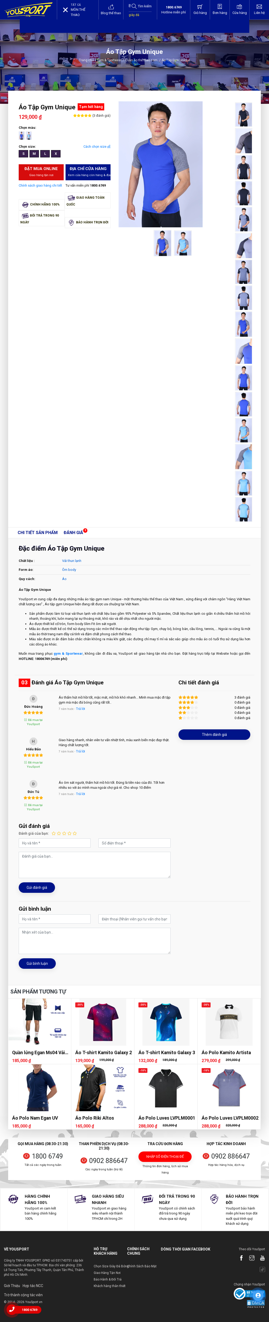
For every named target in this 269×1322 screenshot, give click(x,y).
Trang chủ (86, 60)
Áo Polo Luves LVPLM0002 (230, 1118)
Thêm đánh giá (214, 734)
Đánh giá (73, 532)
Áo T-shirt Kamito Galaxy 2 (103, 1052)
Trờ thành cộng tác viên (23, 1295)
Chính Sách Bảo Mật (142, 1266)
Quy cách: (27, 579)
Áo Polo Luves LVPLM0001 (166, 1118)
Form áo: (26, 570)
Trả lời (80, 709)
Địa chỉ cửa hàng (89, 171)
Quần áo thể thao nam (143, 60)
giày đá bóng (134, 17)
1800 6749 (47, 1156)
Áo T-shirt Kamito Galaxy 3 (166, 1052)
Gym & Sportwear (109, 60)
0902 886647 (108, 1161)
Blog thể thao (111, 9)
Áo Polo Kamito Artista (226, 1052)
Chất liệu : (27, 561)
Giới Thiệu (12, 1286)
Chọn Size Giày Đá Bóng (111, 1266)
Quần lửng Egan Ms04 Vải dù (38, 1052)
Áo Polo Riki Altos (94, 1118)
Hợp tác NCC (33, 1286)
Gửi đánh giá (37, 887)
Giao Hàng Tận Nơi (107, 1273)
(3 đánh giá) (101, 115)
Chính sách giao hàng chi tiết (40, 185)
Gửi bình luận (37, 963)
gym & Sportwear (68, 653)
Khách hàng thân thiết (110, 1286)
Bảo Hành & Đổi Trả (108, 1279)
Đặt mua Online (41, 171)
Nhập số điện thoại (165, 1158)
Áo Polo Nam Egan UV (35, 1118)
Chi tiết (38, 532)
